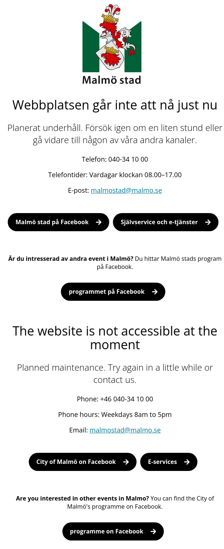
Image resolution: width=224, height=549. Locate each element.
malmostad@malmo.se (126, 190)
